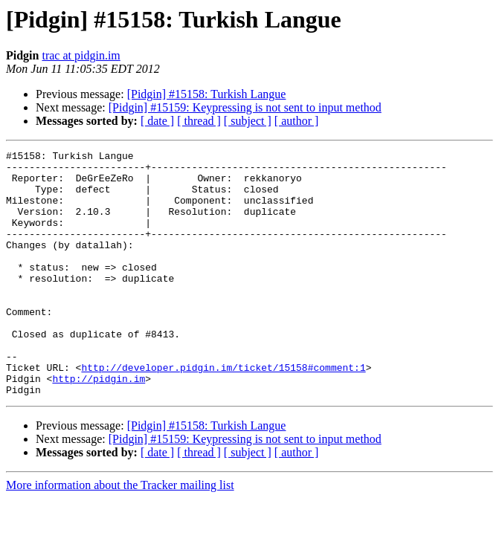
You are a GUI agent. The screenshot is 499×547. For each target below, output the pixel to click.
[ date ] (157, 120)
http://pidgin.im (98, 425)
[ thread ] (199, 120)
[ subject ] (247, 120)
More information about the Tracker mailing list (120, 534)
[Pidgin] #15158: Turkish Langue (206, 94)
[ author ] (296, 120)
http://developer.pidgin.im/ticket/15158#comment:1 (223, 411)
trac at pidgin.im (81, 55)
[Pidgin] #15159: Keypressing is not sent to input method (245, 107)
